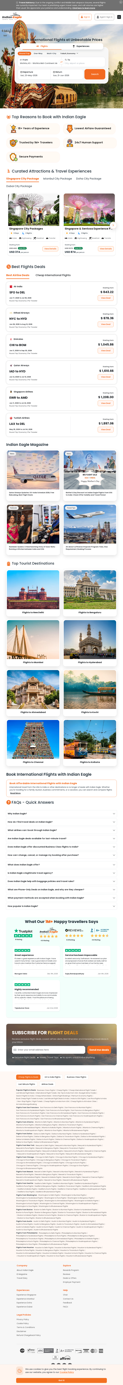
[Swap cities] (61, 62)
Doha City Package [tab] (88, 178)
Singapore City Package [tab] (22, 178)
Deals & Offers (69, 1278)
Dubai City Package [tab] (19, 186)
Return (57, 72)
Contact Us (68, 1299)
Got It (61, 1380)
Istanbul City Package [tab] (57, 178)
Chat (65, 1294)
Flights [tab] (42, 46)
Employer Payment (71, 1282)
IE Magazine (22, 1274)
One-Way (38, 53)
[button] (119, 17)
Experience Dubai (24, 1306)
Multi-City (51, 53)
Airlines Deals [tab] (47, 1084)
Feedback (67, 1302)
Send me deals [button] (99, 1050)
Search (95, 74)
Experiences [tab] (81, 46)
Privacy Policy (23, 1319)
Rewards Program (71, 1270)
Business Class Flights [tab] (76, 1077)
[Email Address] (48, 1050)
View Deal (105, 298)
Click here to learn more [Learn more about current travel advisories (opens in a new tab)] (83, 8)
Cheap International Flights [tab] (53, 275)
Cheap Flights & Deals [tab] (28, 1077)
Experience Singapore (26, 1294)
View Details (50, 248)
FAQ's (65, 1306)
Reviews (66, 1274)
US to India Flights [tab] (52, 1077)
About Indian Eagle (25, 1270)
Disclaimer (21, 1331)
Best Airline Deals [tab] (17, 275)
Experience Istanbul (25, 1299)
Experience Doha (24, 1302)
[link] (33, 593)
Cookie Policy (23, 1323)
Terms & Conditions (26, 1327)
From (24, 59)
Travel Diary (22, 1278)
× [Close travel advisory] (121, 2)
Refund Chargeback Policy (29, 1335)
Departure (26, 72)
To (67, 59)
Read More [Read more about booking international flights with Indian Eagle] (15, 793)
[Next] (113, 225)
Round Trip (24, 53)
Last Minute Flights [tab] (26, 1084)
